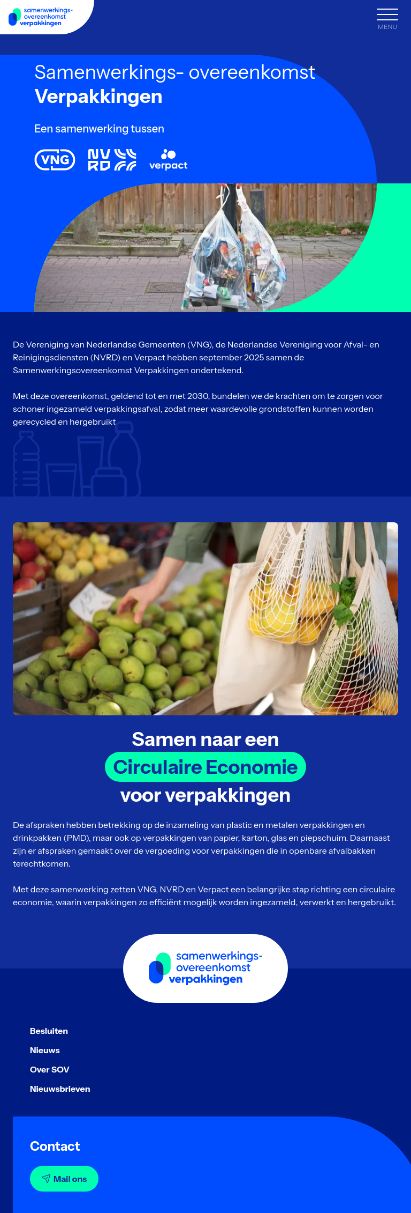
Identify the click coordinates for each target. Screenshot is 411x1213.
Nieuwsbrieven (60, 1088)
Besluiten (49, 1030)
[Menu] (387, 20)
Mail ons (64, 1178)
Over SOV (50, 1069)
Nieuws (45, 1050)
